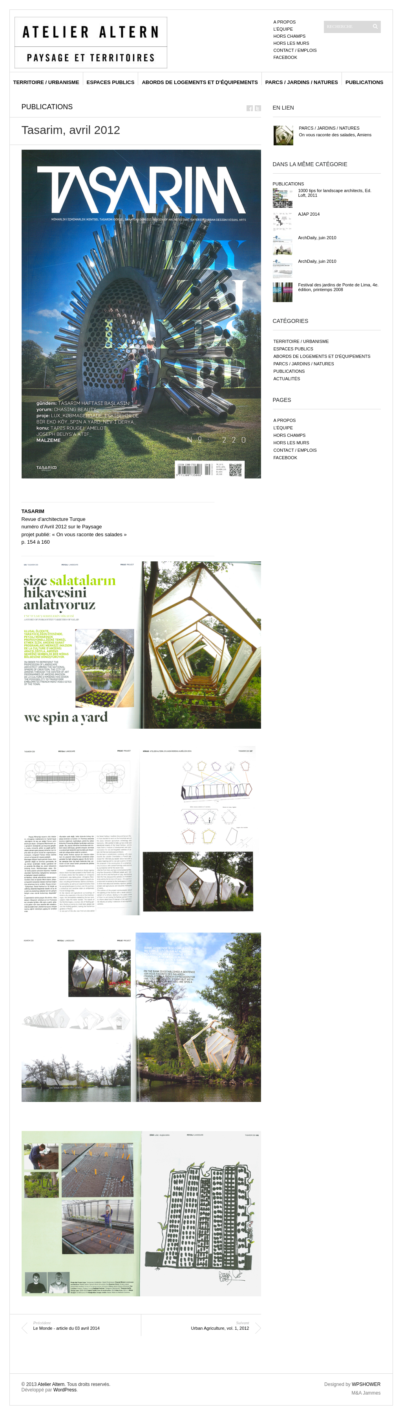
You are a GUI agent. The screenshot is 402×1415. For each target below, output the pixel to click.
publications (364, 82)
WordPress (65, 1390)
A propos (285, 22)
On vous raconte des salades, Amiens (335, 134)
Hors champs (290, 36)
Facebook (286, 57)
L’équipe (283, 29)
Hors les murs (291, 43)
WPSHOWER (366, 1384)
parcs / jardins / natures (301, 82)
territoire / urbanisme (46, 82)
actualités (287, 378)
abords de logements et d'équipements (322, 356)
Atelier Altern (51, 1384)
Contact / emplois (295, 50)
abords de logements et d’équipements (200, 82)
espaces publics (111, 82)
